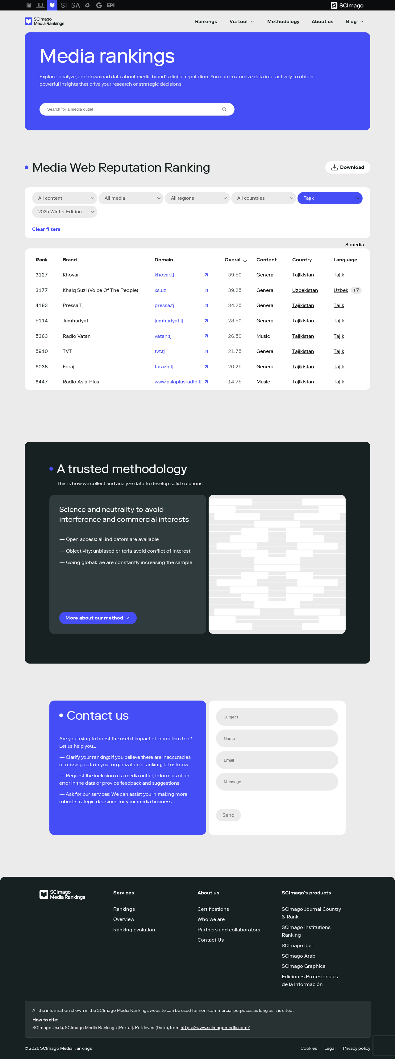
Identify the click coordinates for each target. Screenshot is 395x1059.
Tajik (339, 275)
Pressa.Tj (73, 305)
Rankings (206, 21)
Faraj (68, 367)
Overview (123, 919)
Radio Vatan (77, 336)
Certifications (213, 909)
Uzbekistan (305, 290)
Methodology (283, 21)
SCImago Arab (298, 956)
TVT (67, 351)
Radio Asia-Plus (81, 382)
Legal (329, 1048)
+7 (356, 290)
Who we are (211, 919)
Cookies (309, 1048)
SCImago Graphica (304, 966)
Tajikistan (303, 275)
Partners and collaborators (229, 930)
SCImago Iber (297, 945)
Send (228, 815)
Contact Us (211, 940)
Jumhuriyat (75, 321)
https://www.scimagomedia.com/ (215, 1027)
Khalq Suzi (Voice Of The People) (100, 290)
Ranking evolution (134, 930)
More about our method (94, 618)
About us (323, 21)
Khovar (71, 275)
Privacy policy (356, 1048)
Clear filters (46, 229)
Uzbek (341, 290)
